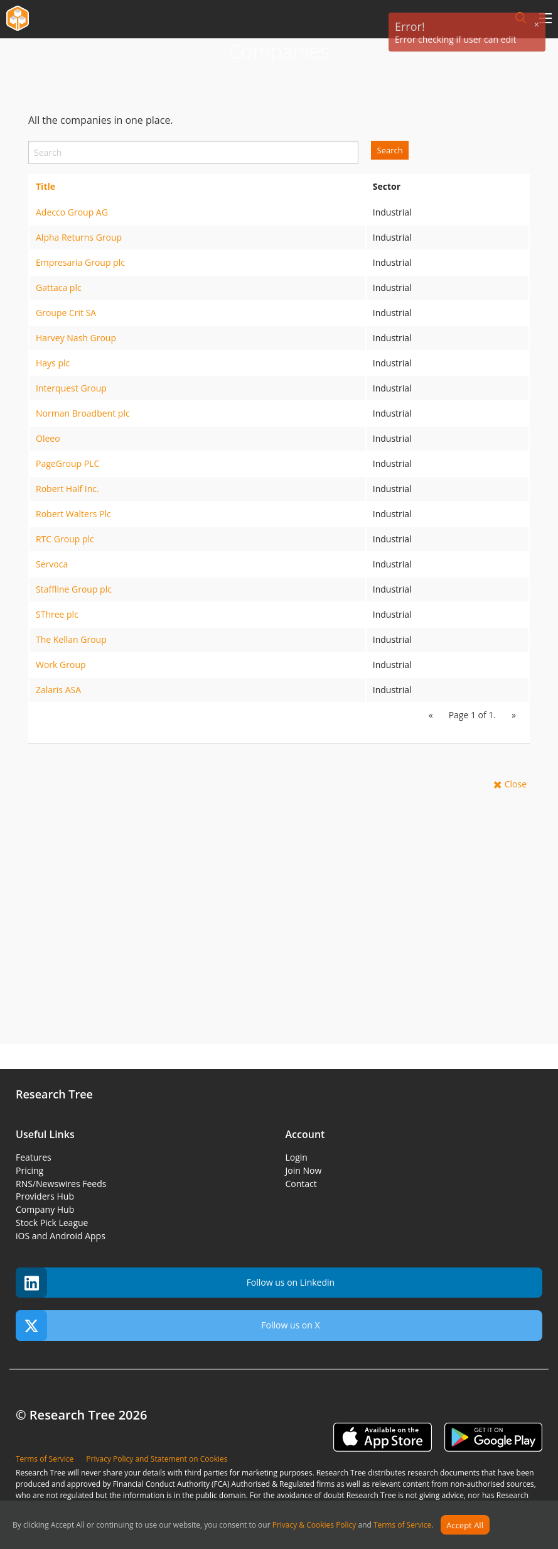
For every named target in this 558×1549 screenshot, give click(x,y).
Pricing (29, 1170)
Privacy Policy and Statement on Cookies (156, 1458)
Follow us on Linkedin (175, 1282)
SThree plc (57, 614)
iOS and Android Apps (60, 1236)
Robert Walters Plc (73, 514)
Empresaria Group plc (80, 262)
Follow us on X (168, 1325)
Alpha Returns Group (79, 237)
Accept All (464, 1525)
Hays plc (53, 363)
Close (516, 784)
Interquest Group (71, 388)
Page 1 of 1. (472, 715)
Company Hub (45, 1209)
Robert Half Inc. (67, 489)
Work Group (61, 665)
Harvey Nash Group (76, 338)
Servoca (52, 564)
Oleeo (48, 438)
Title (45, 186)
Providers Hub (45, 1196)
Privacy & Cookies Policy (314, 1525)
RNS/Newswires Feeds (61, 1184)
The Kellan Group (71, 639)
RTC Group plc (65, 539)
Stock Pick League (52, 1223)
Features (33, 1157)
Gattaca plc (59, 287)
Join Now (304, 1170)
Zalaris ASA (58, 690)
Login (297, 1157)
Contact (301, 1184)
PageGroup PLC (67, 463)
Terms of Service (402, 1525)
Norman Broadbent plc (83, 413)
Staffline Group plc (74, 589)
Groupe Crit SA (66, 313)
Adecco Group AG (72, 212)
